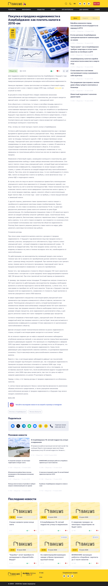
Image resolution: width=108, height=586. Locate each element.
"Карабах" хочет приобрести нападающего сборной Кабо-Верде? (21, 557)
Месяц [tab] (95, 18)
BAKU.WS (58, 88)
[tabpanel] (85, 62)
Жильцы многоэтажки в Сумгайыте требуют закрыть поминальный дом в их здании (21, 484)
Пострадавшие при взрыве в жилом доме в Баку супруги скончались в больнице (85, 84)
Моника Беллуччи (35, 412)
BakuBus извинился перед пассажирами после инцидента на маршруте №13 (84, 25)
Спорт (53, 9)
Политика (12, 9)
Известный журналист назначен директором (84, 95)
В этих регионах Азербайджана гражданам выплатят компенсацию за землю (85, 37)
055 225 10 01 (60, 427)
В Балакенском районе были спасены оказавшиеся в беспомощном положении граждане (21, 474)
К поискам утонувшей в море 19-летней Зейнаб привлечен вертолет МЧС (54, 473)
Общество (41, 9)
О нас (41, 573)
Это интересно (67, 9)
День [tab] (75, 18)
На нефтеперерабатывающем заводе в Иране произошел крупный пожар (53, 557)
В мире (97, 9)
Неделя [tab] (85, 18)
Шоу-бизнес (83, 9)
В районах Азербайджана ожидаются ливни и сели (53, 484)
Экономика (26, 9)
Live (96, 4)
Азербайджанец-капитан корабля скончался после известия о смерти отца (85, 61)
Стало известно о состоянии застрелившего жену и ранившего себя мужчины (84, 73)
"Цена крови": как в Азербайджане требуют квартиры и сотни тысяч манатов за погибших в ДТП (85, 49)
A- (64, 71)
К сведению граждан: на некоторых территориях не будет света (19, 461)
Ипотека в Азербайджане (17, 412)
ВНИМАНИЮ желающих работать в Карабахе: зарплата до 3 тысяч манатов (53, 461)
